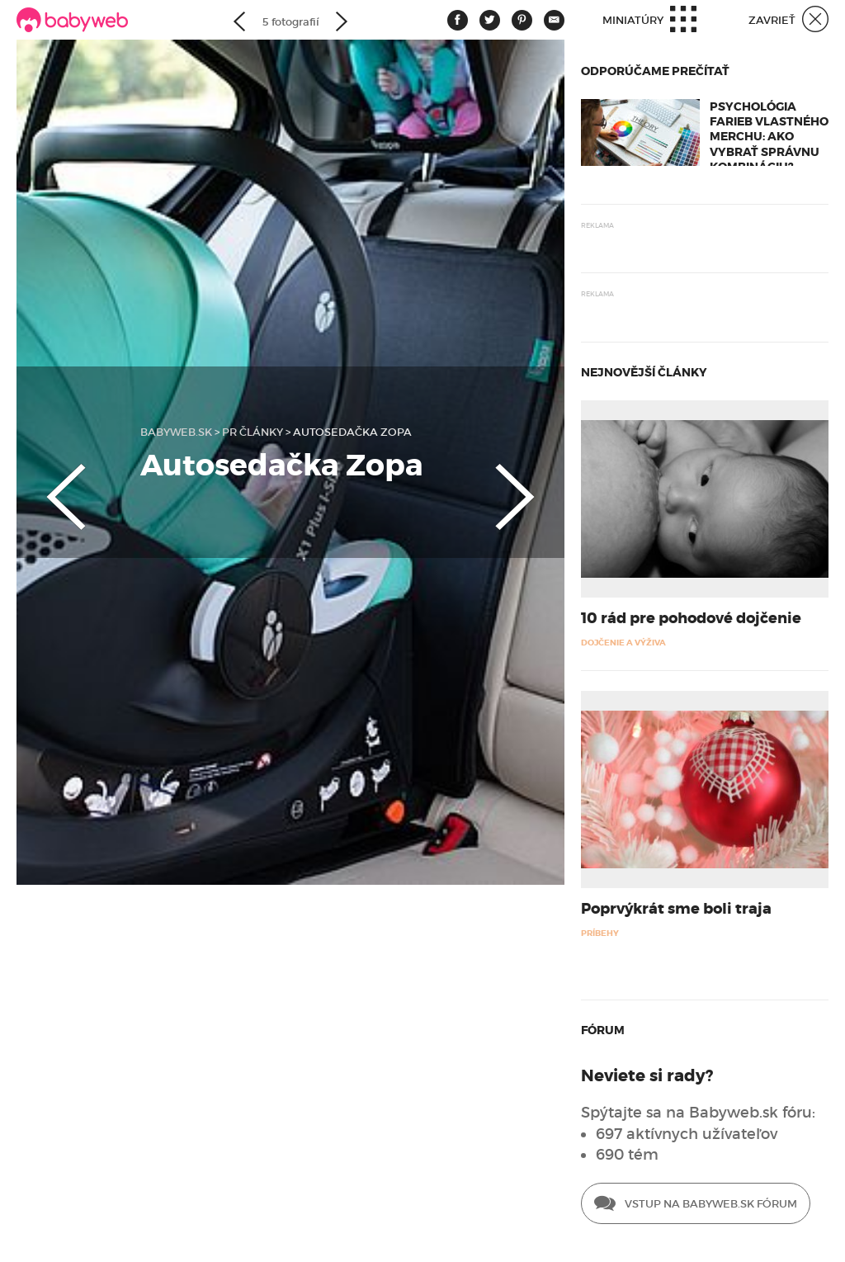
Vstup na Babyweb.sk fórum (695, 1205)
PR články (252, 432)
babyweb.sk (176, 432)
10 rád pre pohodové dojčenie (691, 618)
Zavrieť (788, 21)
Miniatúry (649, 21)
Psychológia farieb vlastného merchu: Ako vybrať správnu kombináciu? (769, 136)
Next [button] (531, 483)
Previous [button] (50, 483)
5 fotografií (290, 22)
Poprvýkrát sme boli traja (676, 909)
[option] (290, 462)
